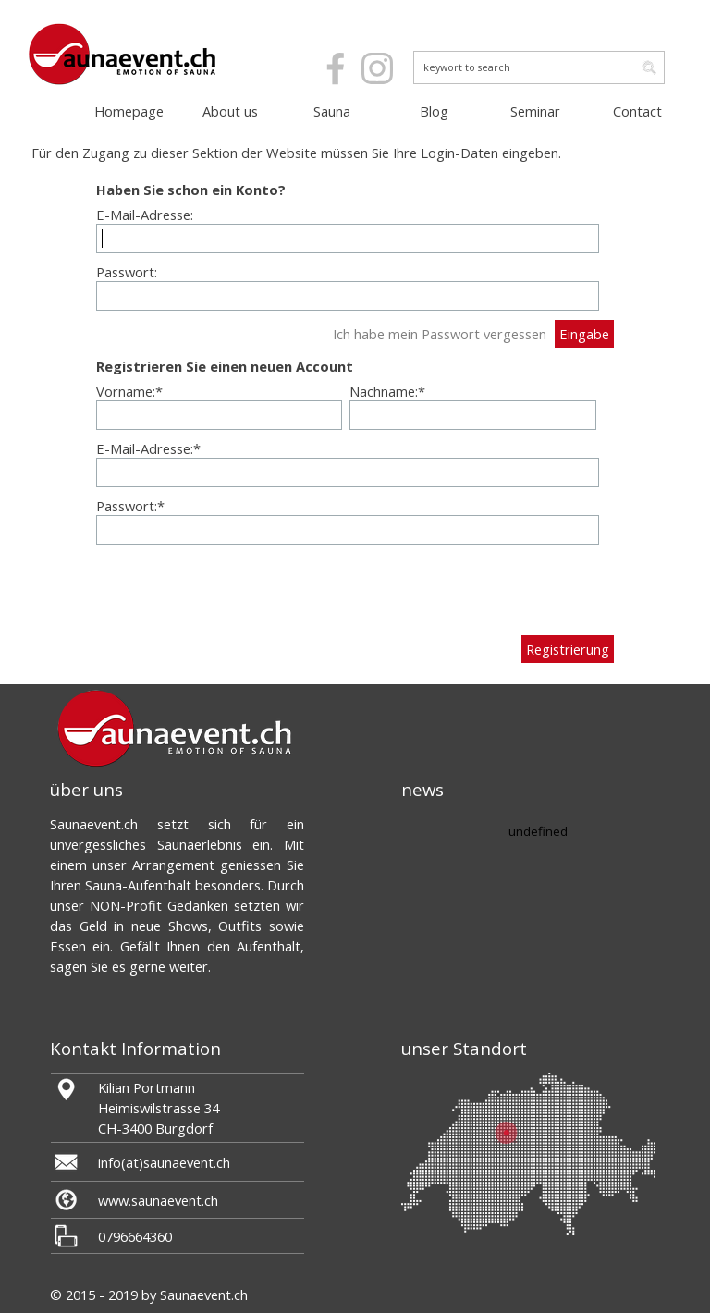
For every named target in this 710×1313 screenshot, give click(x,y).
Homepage (129, 111)
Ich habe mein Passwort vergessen (439, 334)
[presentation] (236, 590)
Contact (637, 111)
